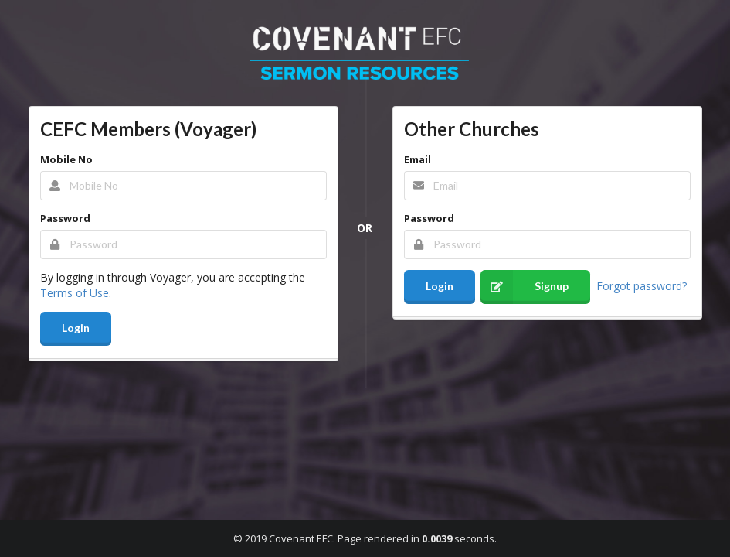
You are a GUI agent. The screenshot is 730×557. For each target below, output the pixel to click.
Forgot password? (641, 285)
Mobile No (66, 159)
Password (65, 218)
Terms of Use (74, 292)
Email (417, 159)
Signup (524, 287)
